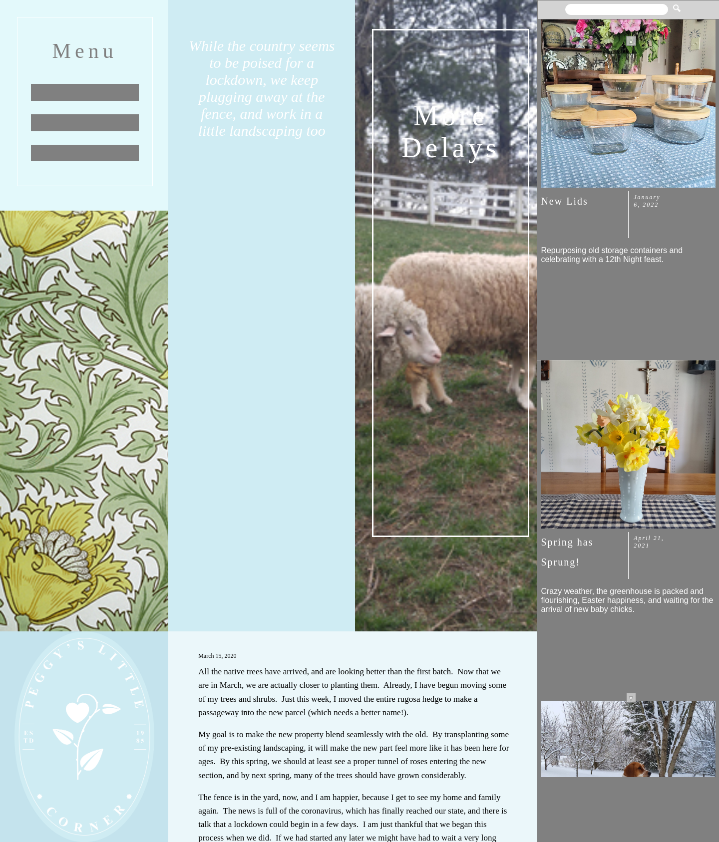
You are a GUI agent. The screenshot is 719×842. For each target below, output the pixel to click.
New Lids (564, 201)
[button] (677, 4)
